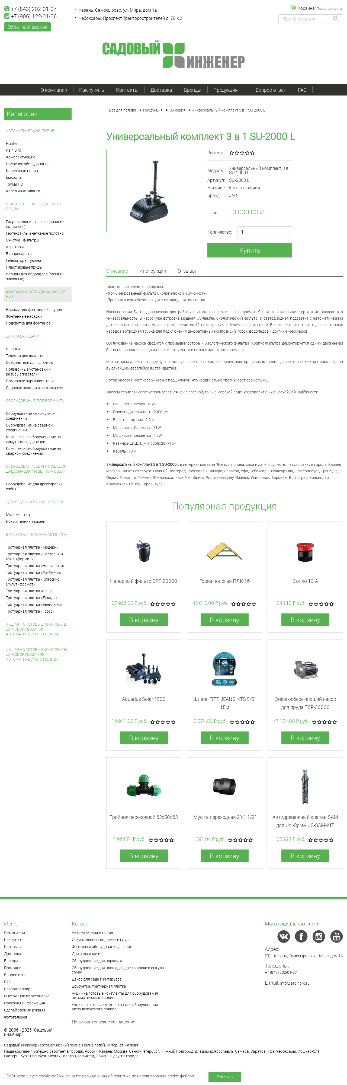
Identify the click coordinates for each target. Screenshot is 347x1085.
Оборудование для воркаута (35, 400)
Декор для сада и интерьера (34, 501)
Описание (117, 271)
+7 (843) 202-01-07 (30, 8)
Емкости (13, 177)
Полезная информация (24, 1003)
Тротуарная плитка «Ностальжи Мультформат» (34, 556)
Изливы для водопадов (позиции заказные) (35, 276)
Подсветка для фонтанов (28, 323)
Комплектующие (20, 157)
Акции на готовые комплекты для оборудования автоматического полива (36, 629)
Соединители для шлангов (29, 362)
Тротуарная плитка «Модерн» (32, 547)
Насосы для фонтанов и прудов (34, 309)
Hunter (12, 143)
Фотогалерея (15, 1017)
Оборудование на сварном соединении (29, 427)
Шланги (13, 348)
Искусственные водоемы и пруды (34, 206)
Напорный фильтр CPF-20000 (143, 581)
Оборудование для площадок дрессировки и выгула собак (36, 469)
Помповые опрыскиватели (30, 380)
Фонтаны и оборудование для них (36, 294)
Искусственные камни (25, 521)
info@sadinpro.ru (295, 983)
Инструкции (152, 271)
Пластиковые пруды (24, 267)
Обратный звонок (27, 27)
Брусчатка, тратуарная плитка (37, 534)
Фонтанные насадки (24, 316)
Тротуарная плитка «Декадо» (31, 597)
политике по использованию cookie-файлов (154, 1075)
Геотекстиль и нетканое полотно (35, 233)
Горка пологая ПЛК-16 (225, 581)
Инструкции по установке (26, 995)
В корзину (144, 619)
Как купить (91, 90)
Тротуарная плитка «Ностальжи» (35, 565)
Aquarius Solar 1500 (144, 699)
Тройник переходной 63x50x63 (144, 817)
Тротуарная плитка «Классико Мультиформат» (32, 582)
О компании (54, 90)
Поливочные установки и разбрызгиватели (28, 372)
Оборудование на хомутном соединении (30, 416)
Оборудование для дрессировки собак (34, 486)
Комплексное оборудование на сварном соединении (33, 451)
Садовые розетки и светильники (34, 387)
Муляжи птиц (18, 514)
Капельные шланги (23, 190)
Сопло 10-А (305, 581)
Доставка (161, 90)
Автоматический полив (30, 130)
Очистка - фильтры (22, 240)
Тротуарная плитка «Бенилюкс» (34, 604)
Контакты (127, 90)
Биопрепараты (19, 253)
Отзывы (187, 271)
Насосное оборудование (27, 163)
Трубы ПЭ (14, 184)
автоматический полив (60, 1045)
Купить (250, 250)
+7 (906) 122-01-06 (30, 16)
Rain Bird (13, 150)
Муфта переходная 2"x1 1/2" (224, 817)
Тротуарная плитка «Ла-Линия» (34, 572)
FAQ (302, 90)
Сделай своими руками (24, 1010)
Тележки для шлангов (25, 355)
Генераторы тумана (23, 260)
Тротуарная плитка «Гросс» (30, 611)
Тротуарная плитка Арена (29, 590)
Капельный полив (22, 170)
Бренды (192, 90)
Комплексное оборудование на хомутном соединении (33, 439)
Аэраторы (15, 246)
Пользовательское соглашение (103, 1021)
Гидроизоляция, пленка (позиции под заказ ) (35, 224)
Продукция (228, 90)
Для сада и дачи (22, 336)
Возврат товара (18, 988)
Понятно (225, 1076)
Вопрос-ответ (271, 90)
